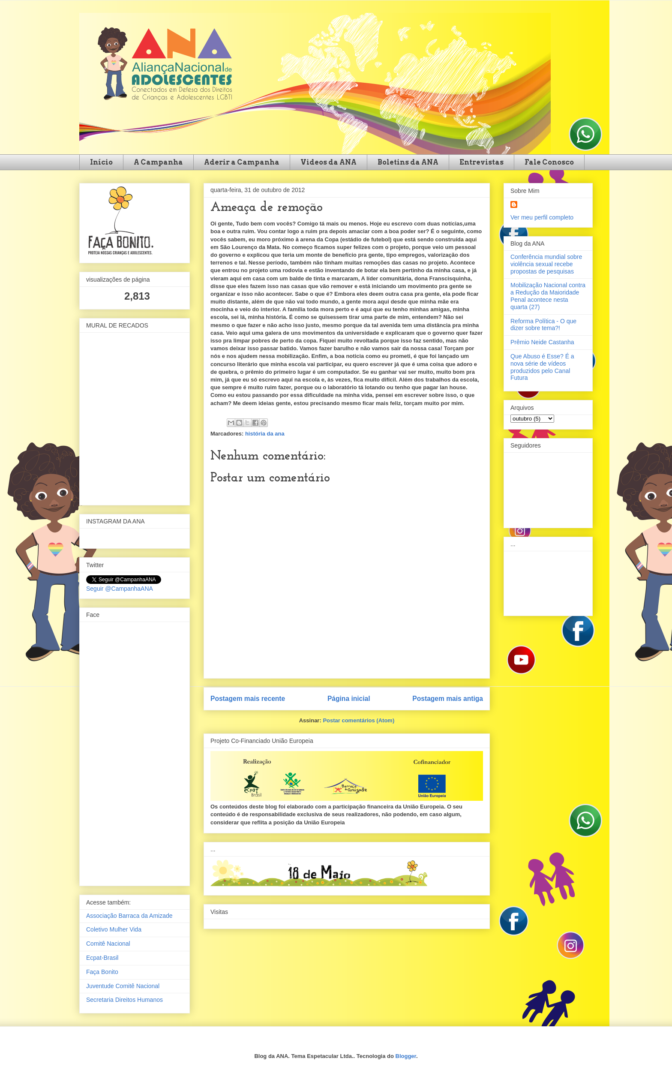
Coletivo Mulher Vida (113, 929)
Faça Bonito (102, 971)
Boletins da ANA (408, 162)
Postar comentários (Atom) (358, 720)
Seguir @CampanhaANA (119, 588)
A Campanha (158, 162)
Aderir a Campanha (241, 162)
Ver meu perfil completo (541, 217)
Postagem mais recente (247, 698)
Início (101, 162)
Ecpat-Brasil (102, 957)
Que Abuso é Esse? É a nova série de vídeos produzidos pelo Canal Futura (542, 367)
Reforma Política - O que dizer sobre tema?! (543, 325)
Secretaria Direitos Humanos (124, 999)
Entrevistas (481, 162)
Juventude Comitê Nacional (122, 986)
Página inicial (348, 698)
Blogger (406, 1056)
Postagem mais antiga (447, 698)
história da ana (265, 433)
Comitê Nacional (108, 943)
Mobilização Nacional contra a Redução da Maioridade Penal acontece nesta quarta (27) (547, 296)
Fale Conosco (549, 162)
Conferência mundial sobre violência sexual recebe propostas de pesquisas (546, 264)
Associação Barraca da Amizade (129, 915)
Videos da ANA (328, 162)
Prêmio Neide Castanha (542, 342)
